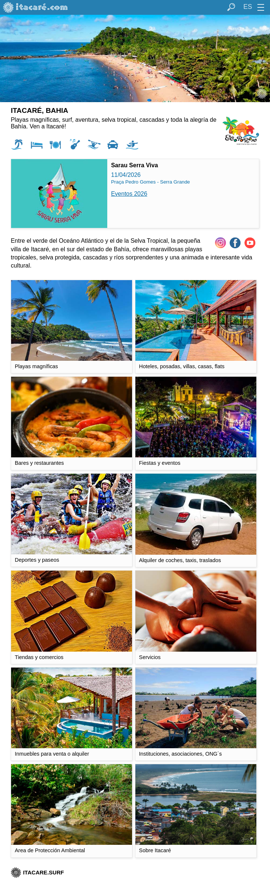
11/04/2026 (134, 172)
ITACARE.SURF (37, 872)
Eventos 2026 (129, 194)
